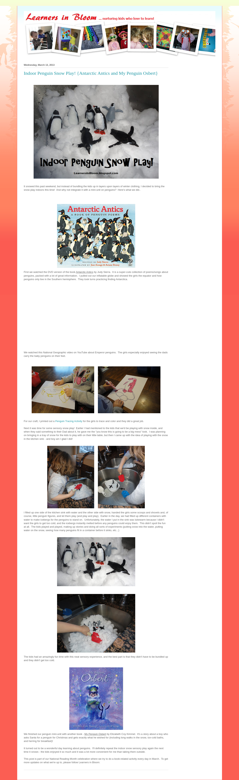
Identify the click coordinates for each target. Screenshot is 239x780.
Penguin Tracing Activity (68, 421)
